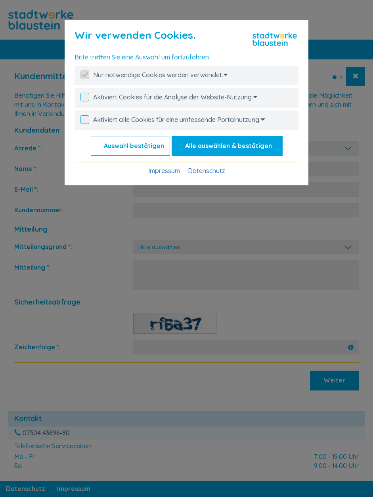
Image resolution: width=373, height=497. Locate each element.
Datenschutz (206, 171)
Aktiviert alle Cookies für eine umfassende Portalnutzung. (179, 120)
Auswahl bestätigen (134, 146)
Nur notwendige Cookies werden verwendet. (160, 75)
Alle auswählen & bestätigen (228, 146)
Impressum (164, 171)
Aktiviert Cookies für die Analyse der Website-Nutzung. (175, 97)
